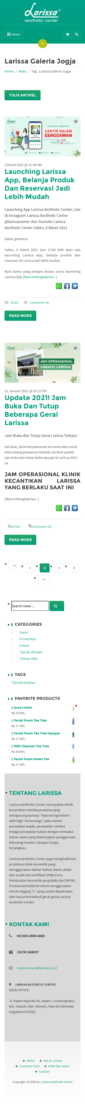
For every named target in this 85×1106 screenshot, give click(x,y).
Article (16, 527)
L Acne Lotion (44, 707)
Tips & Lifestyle (30, 652)
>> (44, 579)
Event (14, 302)
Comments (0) (39, 302)
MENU (14, 34)
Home (9, 71)
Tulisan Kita (28, 658)
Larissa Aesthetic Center (57, 1082)
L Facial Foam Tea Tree (44, 720)
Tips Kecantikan (23, 682)
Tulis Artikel (22, 95)
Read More (20, 316)
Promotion (27, 639)
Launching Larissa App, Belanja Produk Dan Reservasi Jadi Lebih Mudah (40, 184)
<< (14, 565)
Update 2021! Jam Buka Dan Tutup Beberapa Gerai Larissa (35, 410)
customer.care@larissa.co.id (37, 968)
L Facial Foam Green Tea (44, 759)
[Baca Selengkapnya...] (40, 276)
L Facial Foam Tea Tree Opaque (44, 733)
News (22, 71)
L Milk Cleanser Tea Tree (44, 746)
